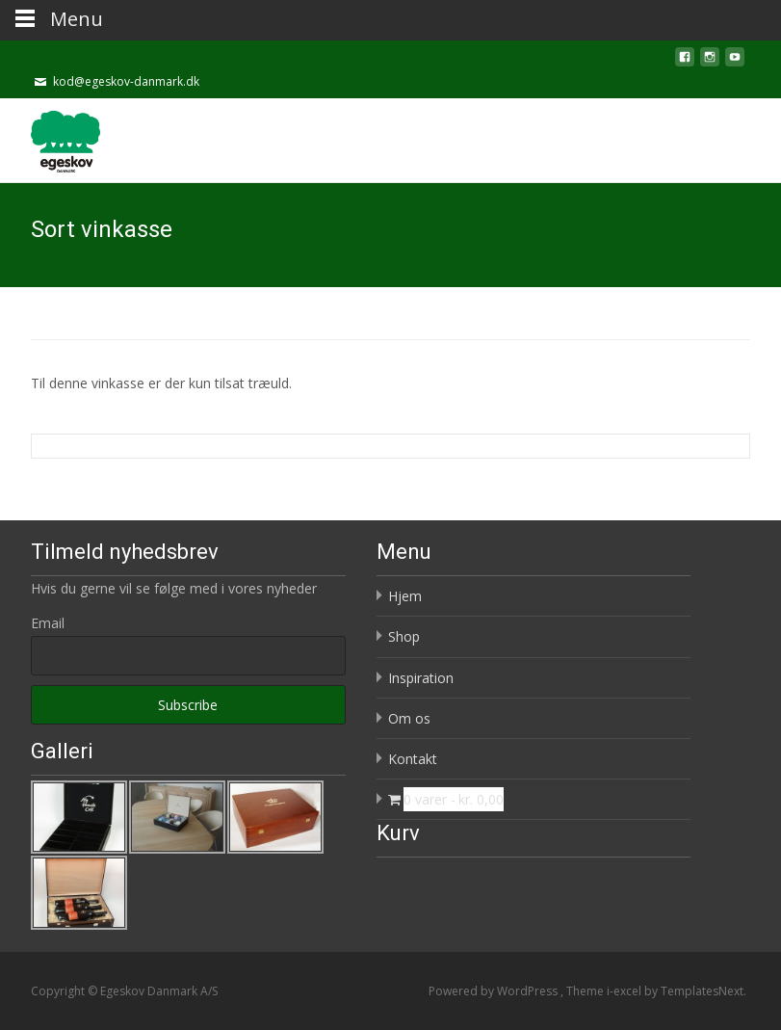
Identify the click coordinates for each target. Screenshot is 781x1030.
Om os (409, 718)
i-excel (625, 991)
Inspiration (421, 678)
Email (48, 623)
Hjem (405, 596)
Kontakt (412, 759)
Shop (404, 636)
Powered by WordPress (494, 991)
